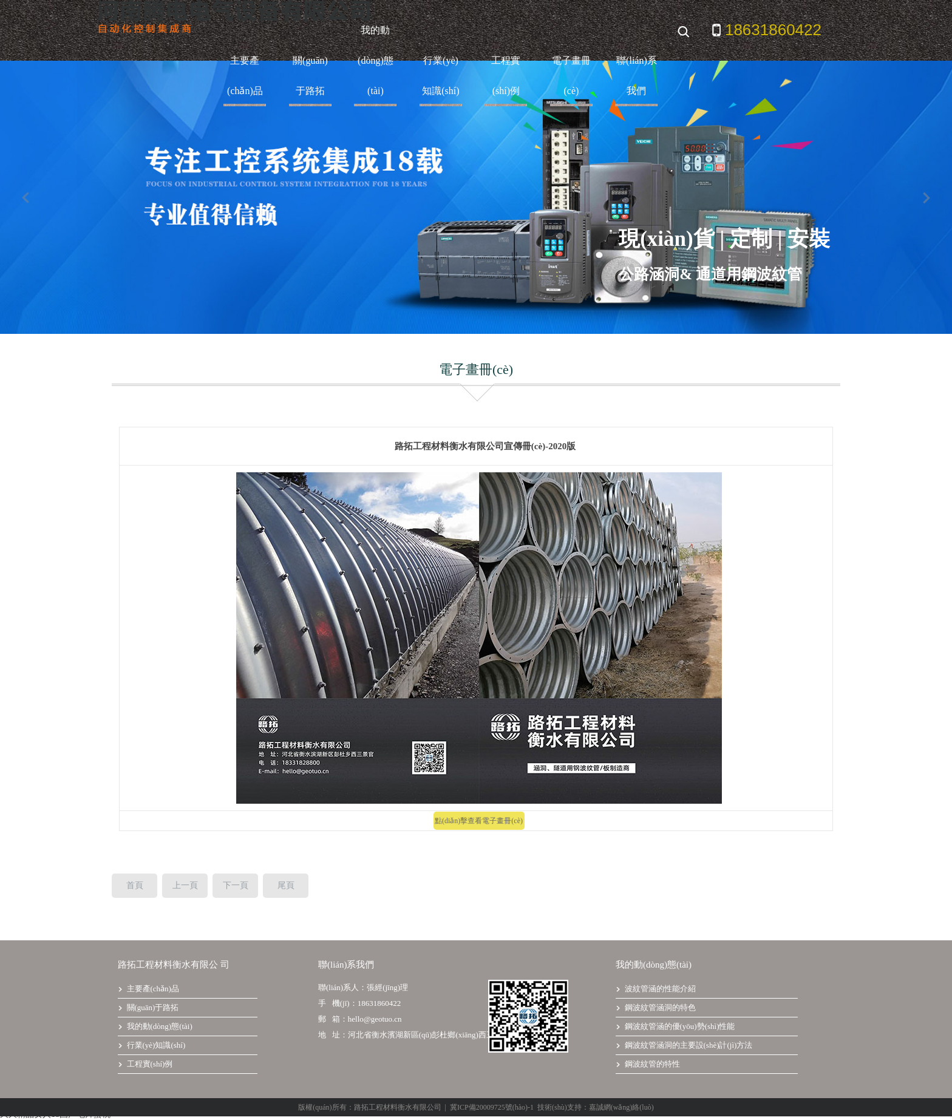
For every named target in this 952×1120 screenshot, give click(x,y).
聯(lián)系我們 (636, 75)
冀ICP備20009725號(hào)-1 (492, 1107)
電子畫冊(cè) (571, 75)
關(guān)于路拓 (310, 75)
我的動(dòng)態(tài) (375, 60)
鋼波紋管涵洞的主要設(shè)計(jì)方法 (684, 1045)
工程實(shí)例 (505, 75)
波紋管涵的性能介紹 (656, 988)
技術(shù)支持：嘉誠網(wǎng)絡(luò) (595, 1107)
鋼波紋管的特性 (648, 1063)
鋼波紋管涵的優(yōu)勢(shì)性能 (675, 1026)
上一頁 (185, 885)
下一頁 (235, 885)
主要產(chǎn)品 (245, 75)
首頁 (134, 885)
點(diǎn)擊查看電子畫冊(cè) (479, 820)
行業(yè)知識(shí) (440, 75)
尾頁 (285, 885)
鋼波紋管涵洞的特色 (656, 1007)
